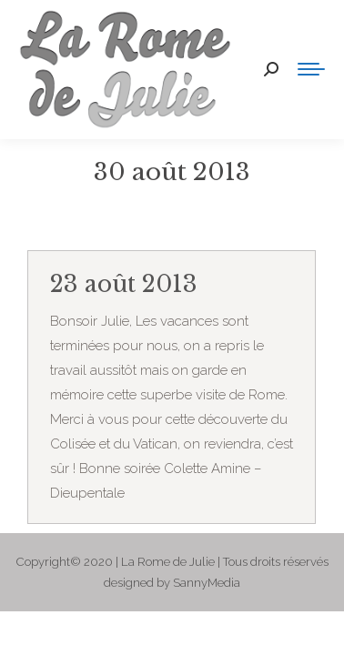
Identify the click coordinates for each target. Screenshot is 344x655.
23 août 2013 (123, 284)
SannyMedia (206, 583)
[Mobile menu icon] (311, 69)
